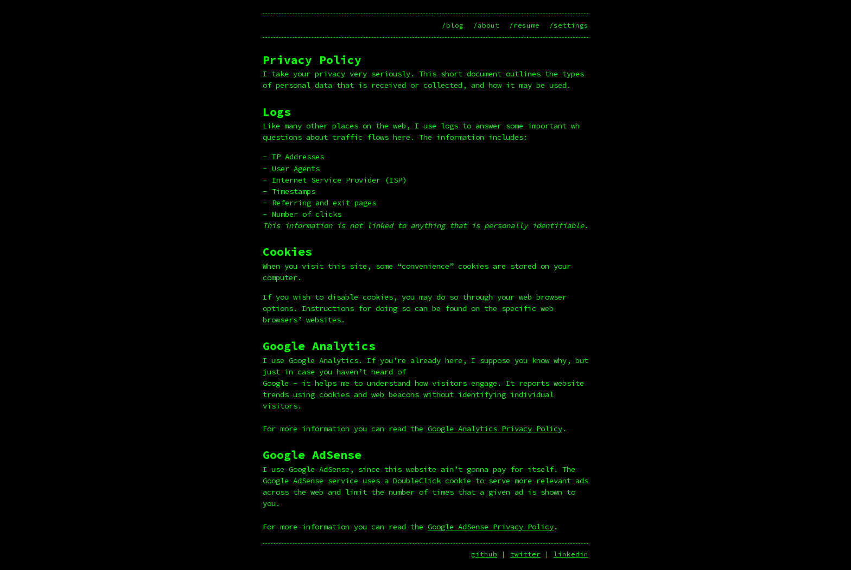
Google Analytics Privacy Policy (495, 428)
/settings (568, 25)
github (484, 554)
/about (486, 25)
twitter (525, 554)
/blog (452, 25)
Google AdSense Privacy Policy (491, 527)
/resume (524, 25)
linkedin (571, 554)
